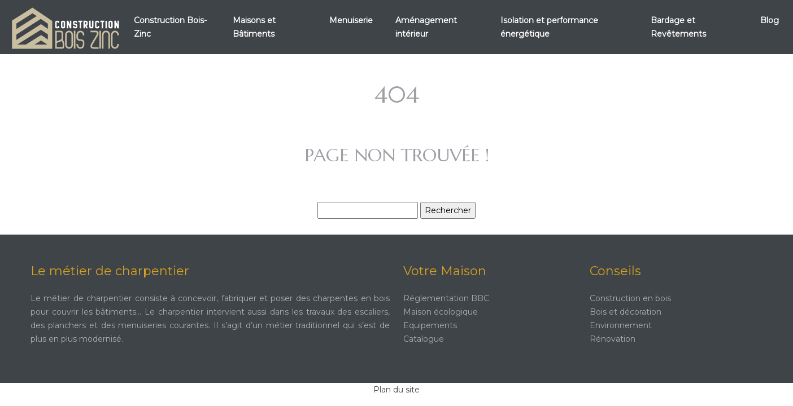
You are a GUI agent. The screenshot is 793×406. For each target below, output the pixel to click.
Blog (769, 20)
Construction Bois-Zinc (170, 27)
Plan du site (396, 390)
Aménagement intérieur (426, 27)
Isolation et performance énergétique (549, 27)
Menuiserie (351, 20)
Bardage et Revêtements (678, 27)
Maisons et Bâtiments (254, 27)
